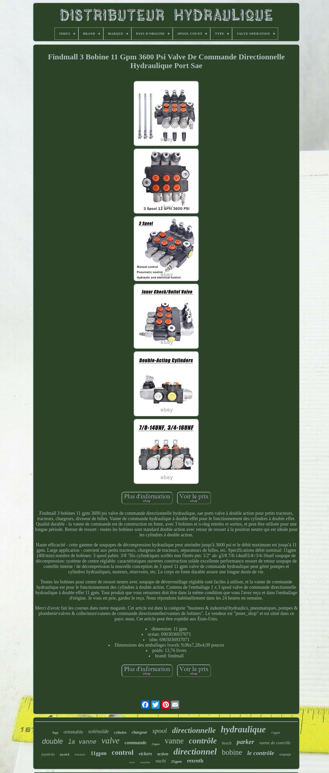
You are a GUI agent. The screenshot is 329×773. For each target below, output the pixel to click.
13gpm (275, 732)
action (162, 753)
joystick (64, 754)
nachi (161, 760)
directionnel (195, 751)
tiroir (132, 762)
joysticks (48, 754)
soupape (285, 754)
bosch (226, 743)
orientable (73, 731)
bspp (55, 732)
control (123, 752)
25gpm (176, 761)
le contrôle (260, 753)
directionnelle (194, 730)
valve (111, 740)
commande (136, 742)
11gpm (98, 753)
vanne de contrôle (275, 742)
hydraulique (243, 729)
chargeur (139, 732)
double (52, 741)
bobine (232, 752)
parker (245, 741)
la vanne (82, 742)
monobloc (145, 762)
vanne (174, 740)
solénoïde (98, 731)
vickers (145, 753)
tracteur (80, 754)
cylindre (120, 732)
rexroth (195, 760)
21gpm (156, 744)
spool (159, 730)
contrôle (203, 740)
